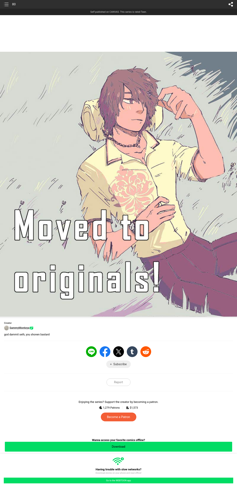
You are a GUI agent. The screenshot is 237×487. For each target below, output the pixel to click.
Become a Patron (118, 417)
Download (118, 446)
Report (118, 382)
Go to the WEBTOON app (118, 480)
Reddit (145, 351)
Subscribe (120, 364)
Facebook (105, 351)
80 (14, 4)
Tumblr (132, 351)
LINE (91, 351)
